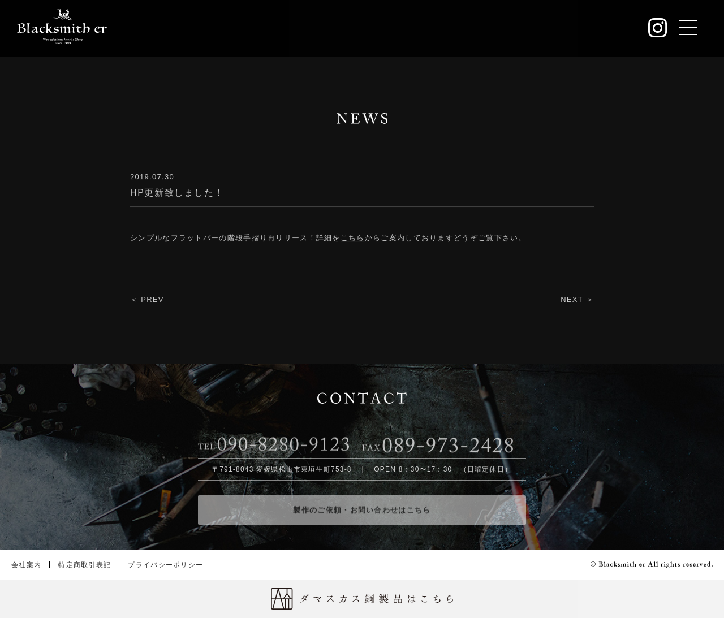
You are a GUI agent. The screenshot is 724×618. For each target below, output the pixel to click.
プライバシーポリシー (165, 564)
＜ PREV (147, 300)
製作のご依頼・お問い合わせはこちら (361, 513)
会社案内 (26, 564)
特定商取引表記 (84, 564)
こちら (353, 238)
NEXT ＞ (577, 300)
